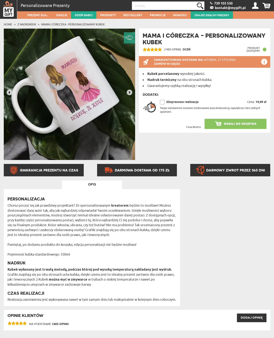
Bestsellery (132, 15)
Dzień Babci (84, 15)
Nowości (180, 15)
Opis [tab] (92, 184)
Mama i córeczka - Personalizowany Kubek (73, 24)
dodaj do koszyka (240, 123)
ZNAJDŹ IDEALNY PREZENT (211, 15)
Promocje (158, 15)
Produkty (108, 15)
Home (8, 24)
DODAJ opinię (252, 318)
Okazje (61, 15)
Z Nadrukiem (27, 24)
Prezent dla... (38, 15)
